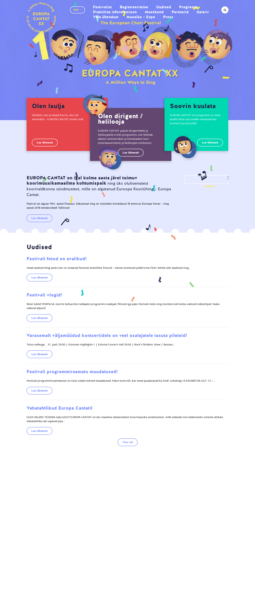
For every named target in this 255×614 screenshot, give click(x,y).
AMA (28, 609)
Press (168, 16)
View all (127, 442)
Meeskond (154, 12)
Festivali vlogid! (44, 295)
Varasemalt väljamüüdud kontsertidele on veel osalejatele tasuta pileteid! (107, 335)
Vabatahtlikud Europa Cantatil (59, 408)
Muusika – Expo (140, 16)
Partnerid (180, 12)
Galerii (203, 12)
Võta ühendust (105, 16)
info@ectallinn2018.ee (192, 595)
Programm (188, 7)
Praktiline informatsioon (115, 12)
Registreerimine (134, 7)
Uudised (163, 7)
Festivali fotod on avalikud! (57, 259)
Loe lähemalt (45, 142)
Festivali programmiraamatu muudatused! (72, 372)
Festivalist (102, 7)
